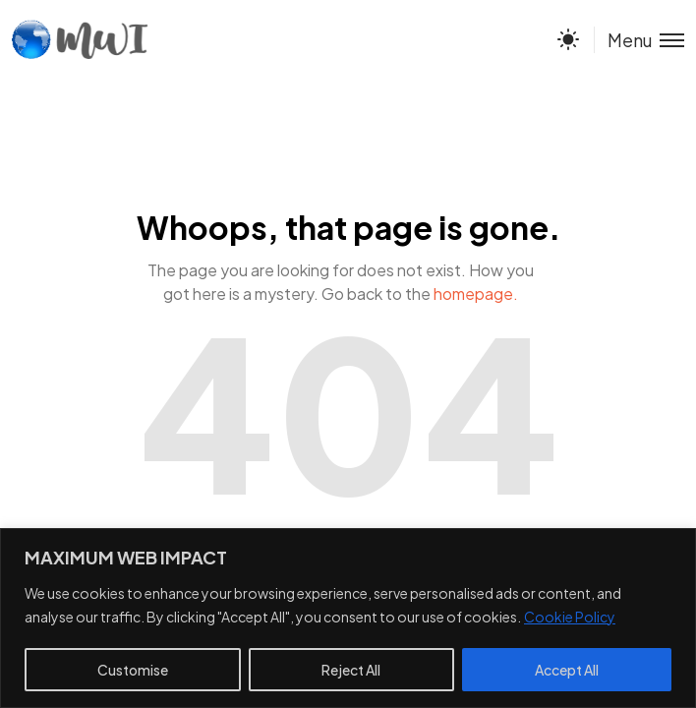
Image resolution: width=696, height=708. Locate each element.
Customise (132, 669)
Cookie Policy (569, 616)
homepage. (476, 293)
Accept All (567, 669)
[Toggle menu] (639, 40)
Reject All (350, 669)
